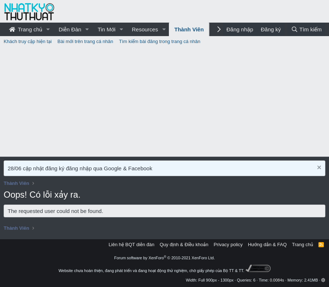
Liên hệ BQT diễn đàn (132, 244)
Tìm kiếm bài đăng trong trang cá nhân (159, 41)
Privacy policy (228, 244)
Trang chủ (25, 29)
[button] (48, 29)
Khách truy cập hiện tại (28, 41)
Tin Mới (107, 29)
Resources (145, 29)
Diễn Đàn (70, 29)
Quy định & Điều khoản (184, 244)
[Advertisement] (164, 102)
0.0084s (277, 280)
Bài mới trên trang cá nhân (85, 41)
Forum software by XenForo (164, 258)
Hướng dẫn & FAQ (267, 244)
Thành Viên (189, 29)
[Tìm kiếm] (306, 29)
